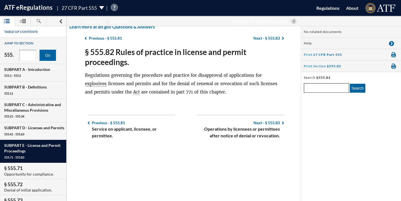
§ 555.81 (108, 122)
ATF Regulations (28, 7)
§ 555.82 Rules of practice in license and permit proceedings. (165, 57)
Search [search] (357, 88)
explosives (96, 83)
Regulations (327, 8)
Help (308, 43)
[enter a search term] (326, 88)
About (352, 8)
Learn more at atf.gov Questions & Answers (77, 26)
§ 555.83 (266, 122)
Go (47, 55)
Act (136, 92)
